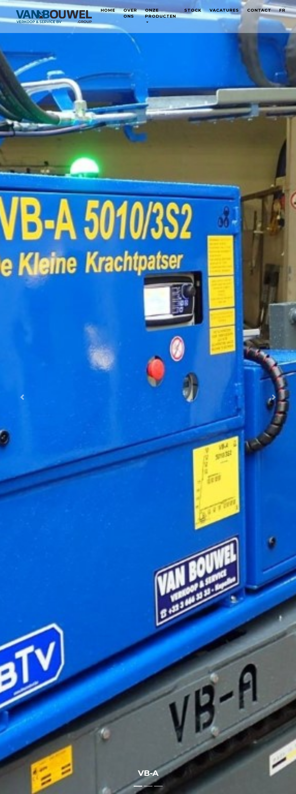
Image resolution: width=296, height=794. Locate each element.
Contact (259, 14)
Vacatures (224, 14)
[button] (22, 397)
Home (108, 14)
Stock (192, 14)
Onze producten (160, 17)
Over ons (130, 17)
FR (282, 14)
